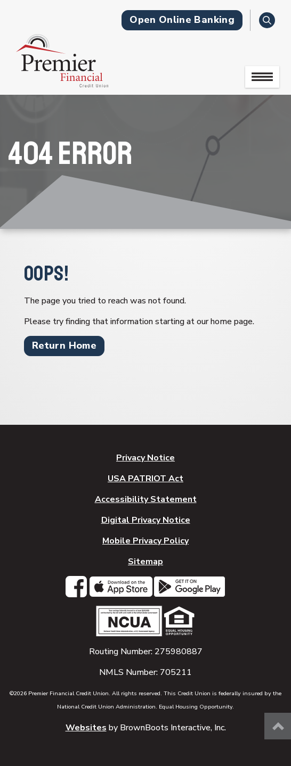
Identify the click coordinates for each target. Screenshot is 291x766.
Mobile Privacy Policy (145, 541)
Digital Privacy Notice (145, 520)
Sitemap (145, 561)
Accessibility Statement (146, 499)
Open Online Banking (182, 19)
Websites (86, 728)
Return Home (64, 345)
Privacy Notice (145, 458)
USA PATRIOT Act (145, 478)
